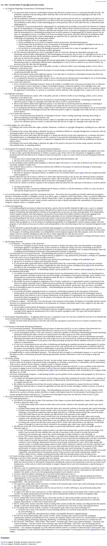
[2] (2, 544)
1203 (69, 171)
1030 (87, 265)
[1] (2, 542)
